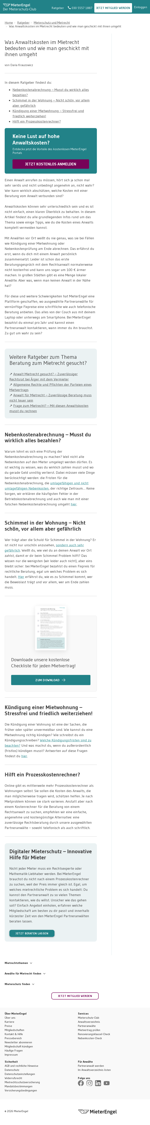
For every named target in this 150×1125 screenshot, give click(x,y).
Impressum (11, 1054)
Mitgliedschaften (14, 1030)
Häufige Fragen (14, 1050)
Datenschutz (12, 1070)
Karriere (9, 1022)
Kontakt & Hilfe (14, 1034)
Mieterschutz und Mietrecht (52, 22)
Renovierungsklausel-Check (94, 1034)
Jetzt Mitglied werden (113, 8)
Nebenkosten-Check (90, 1038)
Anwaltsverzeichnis (89, 1022)
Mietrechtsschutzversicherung (22, 1082)
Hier (21, 577)
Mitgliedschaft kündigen (19, 1046)
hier (74, 504)
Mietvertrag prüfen (89, 1030)
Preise (8, 1026)
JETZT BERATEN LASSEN (32, 933)
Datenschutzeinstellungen (20, 1074)
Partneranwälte (87, 1026)
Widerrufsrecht (13, 1078)
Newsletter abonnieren (18, 1042)
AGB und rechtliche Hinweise (21, 1066)
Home (9, 22)
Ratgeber (58, 8)
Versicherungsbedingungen (21, 1090)
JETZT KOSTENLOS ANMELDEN (50, 164)
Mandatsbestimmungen (18, 1086)
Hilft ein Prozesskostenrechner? (36, 121)
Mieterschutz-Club (88, 1017)
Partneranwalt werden (91, 1066)
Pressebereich (13, 1038)
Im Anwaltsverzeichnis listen (94, 1070)
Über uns (10, 1017)
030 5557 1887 (80, 8)
